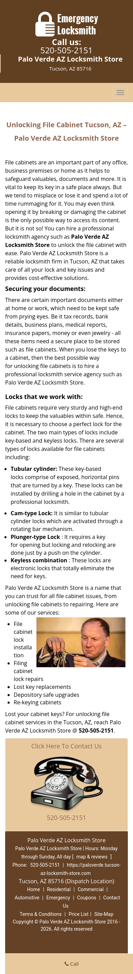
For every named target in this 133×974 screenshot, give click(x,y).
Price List (79, 914)
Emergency (58, 897)
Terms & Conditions (41, 914)
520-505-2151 (66, 50)
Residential (59, 889)
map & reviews (92, 856)
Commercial (90, 889)
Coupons (86, 897)
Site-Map (104, 914)
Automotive (27, 897)
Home (33, 889)
